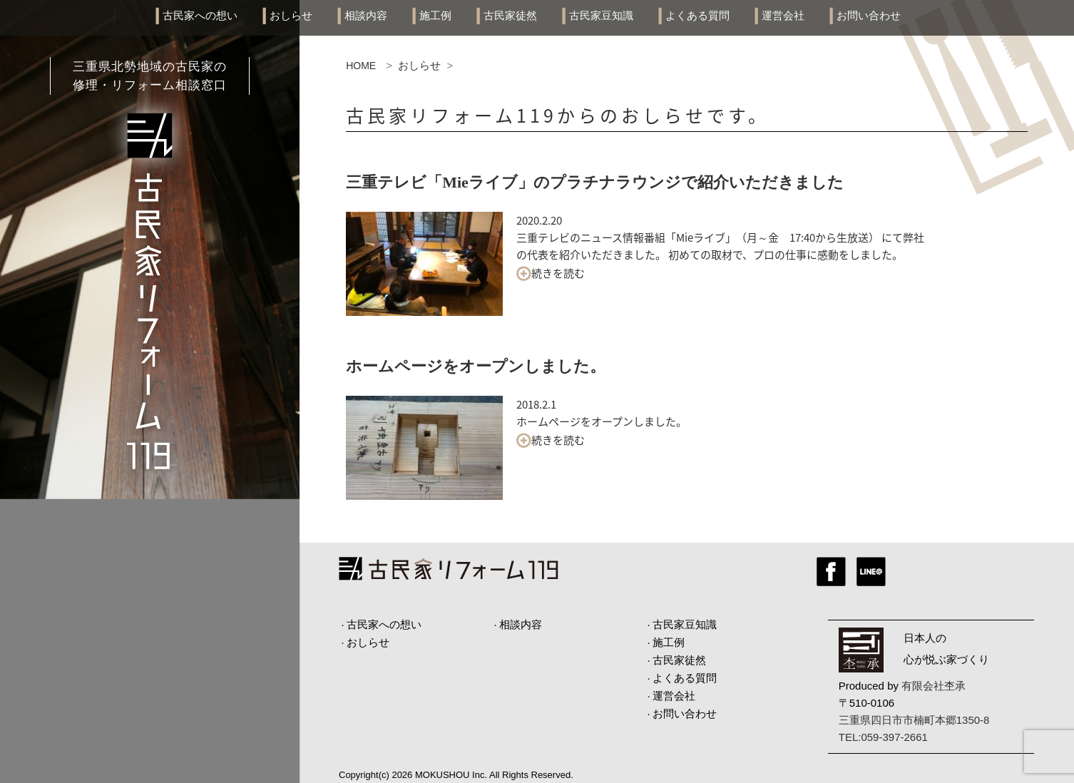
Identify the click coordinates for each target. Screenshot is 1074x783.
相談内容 (365, 15)
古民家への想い (200, 15)
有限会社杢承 (933, 686)
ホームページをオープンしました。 (475, 366)
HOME (361, 65)
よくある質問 (697, 15)
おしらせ (291, 15)
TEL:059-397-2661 (883, 737)
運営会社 (783, 15)
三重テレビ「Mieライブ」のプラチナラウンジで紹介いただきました (595, 182)
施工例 (435, 15)
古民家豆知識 (601, 15)
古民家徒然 (510, 15)
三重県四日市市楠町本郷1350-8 (914, 720)
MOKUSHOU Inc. (451, 774)
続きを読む (550, 273)
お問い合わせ (869, 15)
